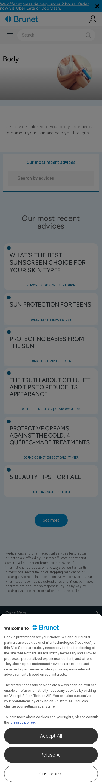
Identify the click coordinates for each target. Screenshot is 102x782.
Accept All (51, 736)
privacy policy (22, 722)
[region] (51, 698)
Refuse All (51, 755)
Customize (51, 774)
